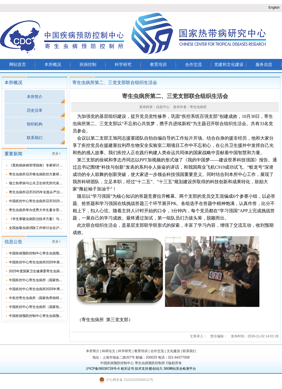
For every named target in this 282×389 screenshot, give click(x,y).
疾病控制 (88, 64)
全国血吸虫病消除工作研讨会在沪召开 (37, 228)
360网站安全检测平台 (180, 369)
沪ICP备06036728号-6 (103, 369)
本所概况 (52, 64)
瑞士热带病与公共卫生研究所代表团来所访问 (42, 183)
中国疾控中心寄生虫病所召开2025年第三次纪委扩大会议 (51, 201)
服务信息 (263, 64)
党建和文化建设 (228, 64)
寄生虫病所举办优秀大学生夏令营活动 (37, 210)
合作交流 (193, 64)
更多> (56, 154)
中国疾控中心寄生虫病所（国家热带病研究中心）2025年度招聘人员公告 (63, 307)
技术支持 (141, 369)
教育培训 (158, 64)
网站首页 (17, 64)
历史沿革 (34, 110)
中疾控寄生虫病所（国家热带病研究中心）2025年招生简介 (53, 298)
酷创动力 (155, 369)
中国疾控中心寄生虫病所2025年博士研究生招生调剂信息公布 (54, 289)
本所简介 (34, 96)
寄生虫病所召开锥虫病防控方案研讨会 (37, 174)
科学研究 (123, 64)
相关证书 (127, 369)
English (274, 7)
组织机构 (34, 124)
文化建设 (173, 351)
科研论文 (108, 351)
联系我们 (34, 137)
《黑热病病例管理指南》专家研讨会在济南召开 (44, 165)
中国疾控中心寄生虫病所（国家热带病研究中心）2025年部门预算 (58, 280)
